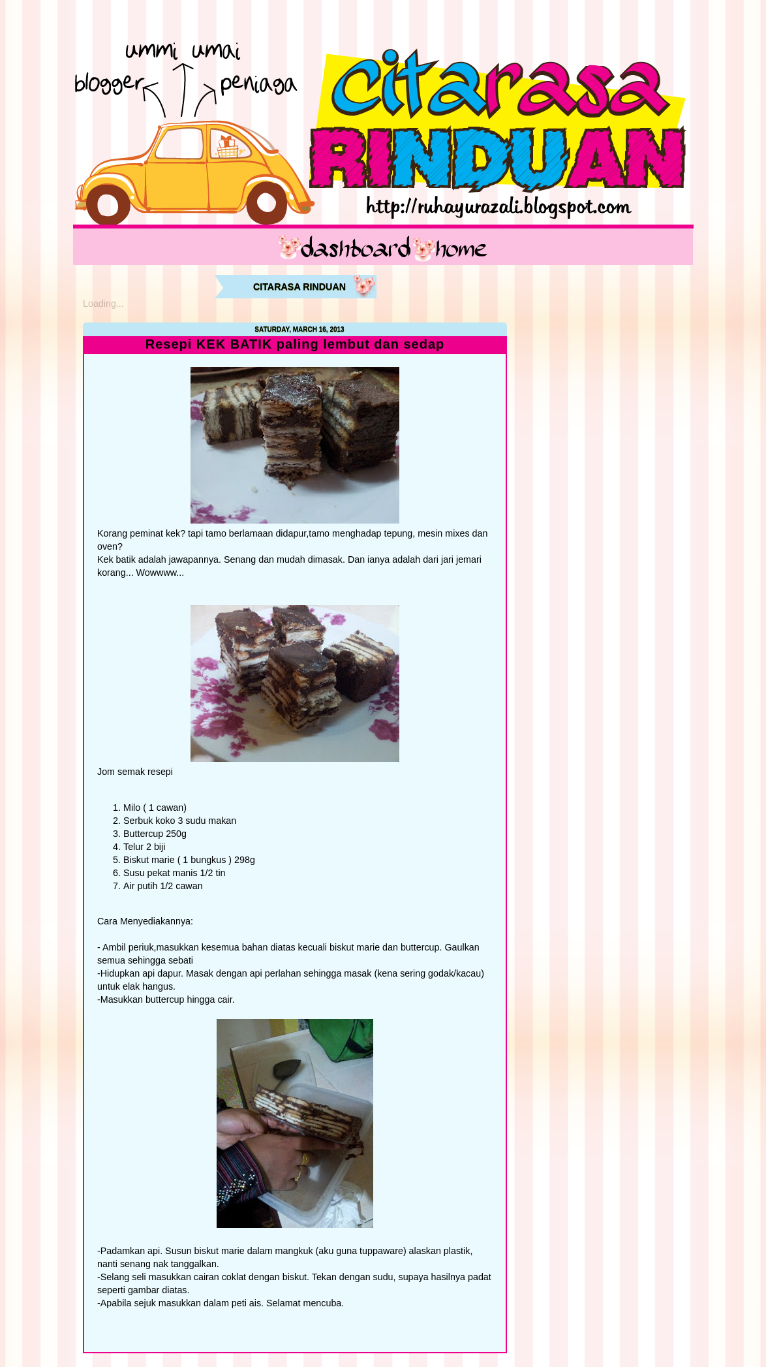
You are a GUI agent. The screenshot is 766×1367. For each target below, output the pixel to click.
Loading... (103, 303)
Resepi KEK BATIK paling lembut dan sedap (295, 344)
